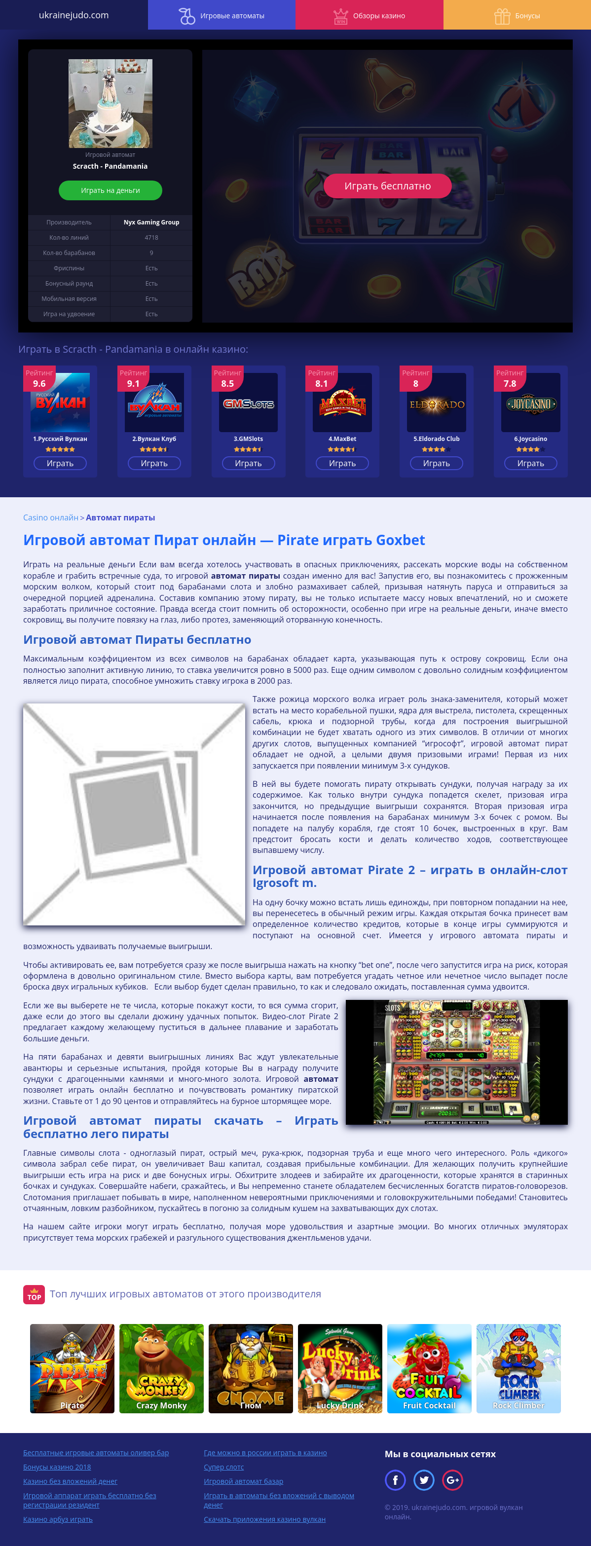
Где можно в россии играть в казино (265, 1452)
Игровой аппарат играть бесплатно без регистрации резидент (89, 1500)
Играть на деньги (110, 190)
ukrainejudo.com (74, 15)
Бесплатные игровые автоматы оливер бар (96, 1452)
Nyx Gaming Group (152, 222)
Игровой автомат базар (243, 1481)
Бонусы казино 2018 (57, 1467)
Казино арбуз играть (58, 1519)
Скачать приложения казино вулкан (265, 1519)
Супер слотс (224, 1467)
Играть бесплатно (387, 185)
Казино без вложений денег (70, 1481)
